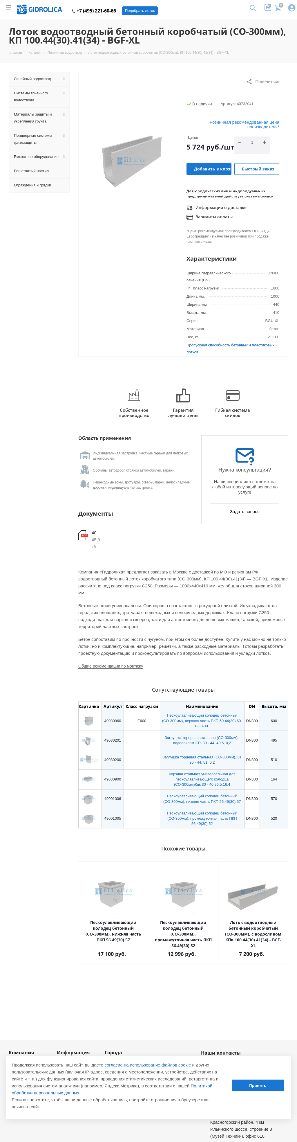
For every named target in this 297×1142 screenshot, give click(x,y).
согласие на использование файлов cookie (147, 1064)
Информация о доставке (216, 208)
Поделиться (262, 81)
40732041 (97, 532)
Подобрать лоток (140, 10)
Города (113, 1052)
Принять (257, 1085)
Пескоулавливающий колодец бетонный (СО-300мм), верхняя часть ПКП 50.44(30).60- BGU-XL (202, 720)
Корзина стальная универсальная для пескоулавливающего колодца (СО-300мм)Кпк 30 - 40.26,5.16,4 (202, 779)
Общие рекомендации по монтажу (110, 666)
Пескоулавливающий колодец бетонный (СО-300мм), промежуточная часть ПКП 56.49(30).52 (202, 818)
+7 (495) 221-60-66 (94, 10)
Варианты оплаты (209, 217)
